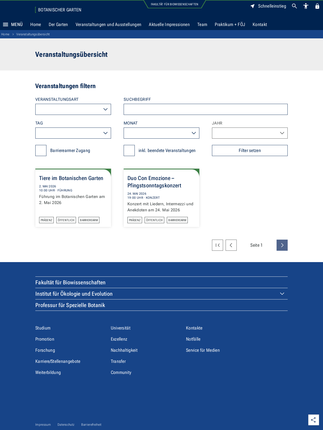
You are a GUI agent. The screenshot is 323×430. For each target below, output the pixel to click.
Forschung (45, 350)
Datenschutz (66, 424)
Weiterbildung (48, 372)
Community (121, 372)
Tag (39, 123)
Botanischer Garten (60, 9)
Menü (11, 24)
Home (35, 24)
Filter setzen (250, 150)
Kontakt (260, 24)
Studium (42, 328)
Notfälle (193, 339)
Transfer (118, 361)
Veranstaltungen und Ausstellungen (109, 24)
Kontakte (194, 328)
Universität (121, 328)
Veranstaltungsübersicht (33, 34)
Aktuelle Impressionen (169, 24)
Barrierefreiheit (91, 424)
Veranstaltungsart (56, 99)
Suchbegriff (137, 99)
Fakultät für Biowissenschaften (175, 4)
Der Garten (58, 24)
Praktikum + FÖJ (230, 24)
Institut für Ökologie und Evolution (74, 294)
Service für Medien (203, 350)
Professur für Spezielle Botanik (70, 305)
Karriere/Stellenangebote (57, 361)
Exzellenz (119, 339)
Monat (131, 123)
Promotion (44, 339)
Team (202, 24)
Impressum (43, 424)
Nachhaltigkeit (124, 350)
